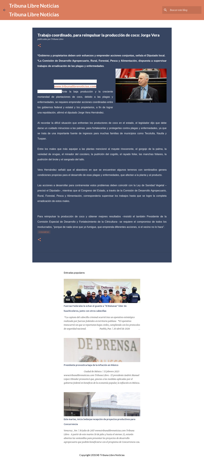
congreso (44, 232)
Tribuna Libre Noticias (34, 6)
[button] (39, 46)
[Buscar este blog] (184, 10)
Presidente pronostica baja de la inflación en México (91, 365)
